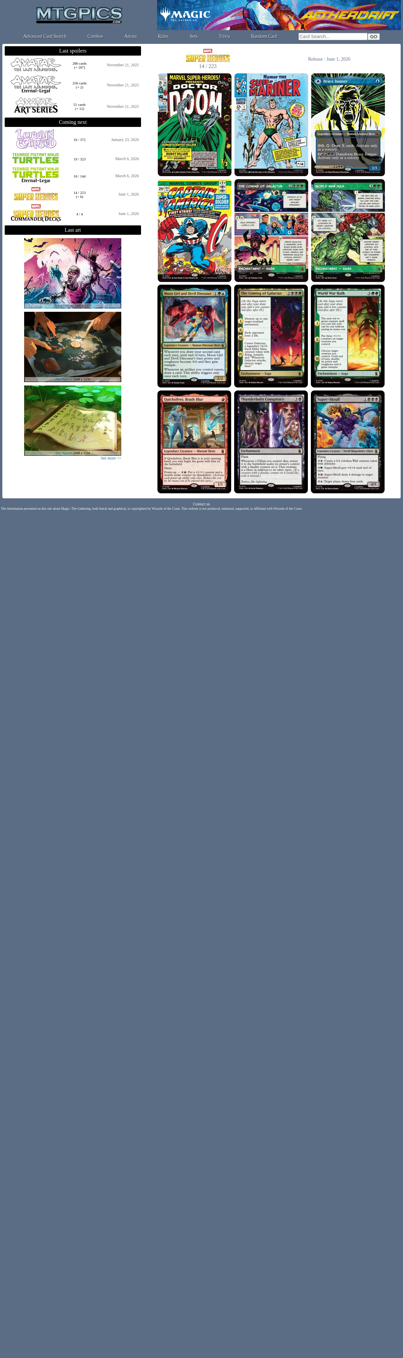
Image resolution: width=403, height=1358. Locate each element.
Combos (95, 36)
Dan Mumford (64, 305)
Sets (194, 36)
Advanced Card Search (44, 36)
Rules (163, 36)
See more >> (111, 458)
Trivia (224, 36)
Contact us (201, 504)
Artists (130, 36)
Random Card (264, 36)
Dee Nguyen (64, 379)
